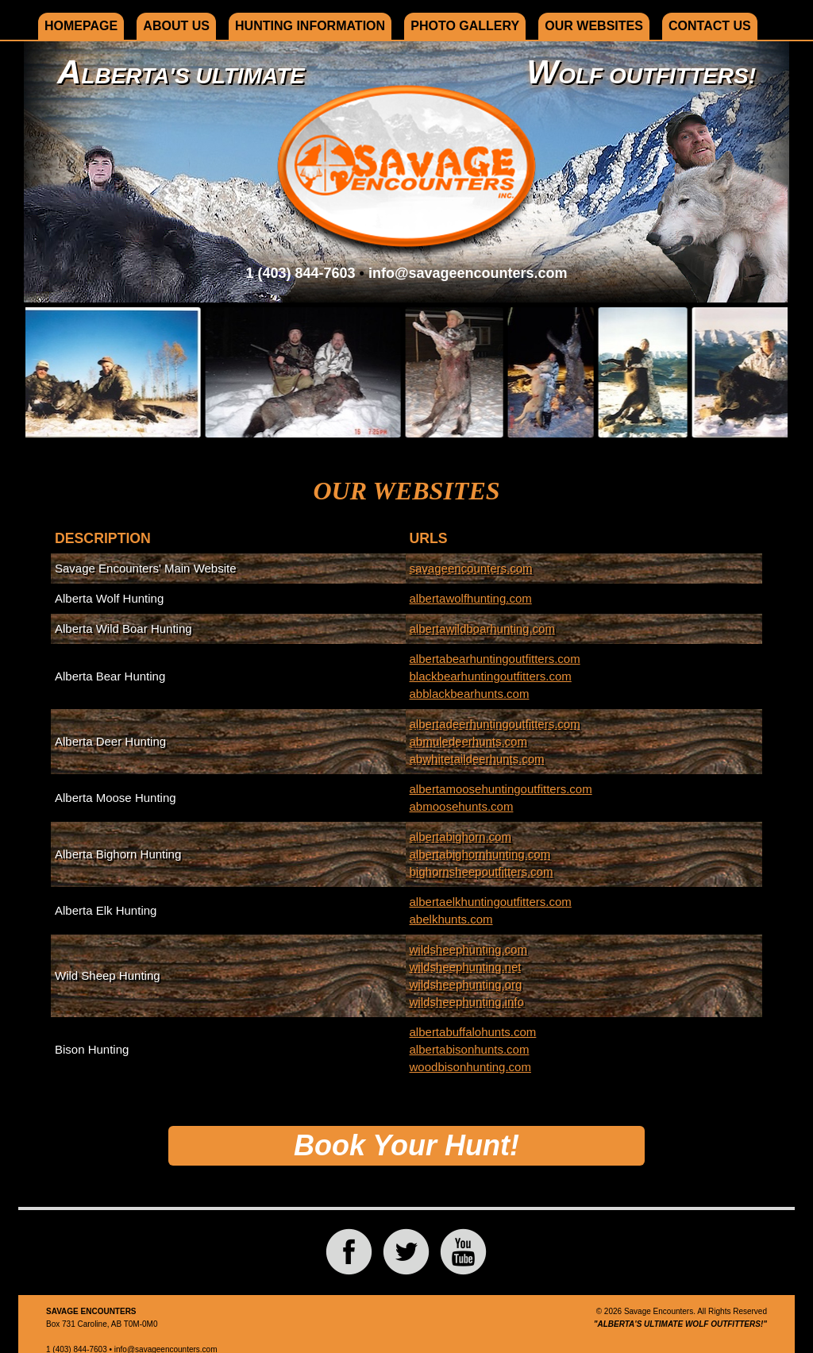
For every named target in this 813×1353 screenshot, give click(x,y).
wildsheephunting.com (468, 949)
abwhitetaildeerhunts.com (477, 758)
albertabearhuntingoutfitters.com (495, 658)
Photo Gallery (464, 26)
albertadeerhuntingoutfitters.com (495, 723)
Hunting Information (310, 26)
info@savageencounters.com (468, 273)
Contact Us (710, 26)
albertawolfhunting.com (471, 598)
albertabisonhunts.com (470, 1049)
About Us (176, 26)
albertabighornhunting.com (480, 854)
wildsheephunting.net (466, 966)
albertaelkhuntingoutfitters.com (491, 901)
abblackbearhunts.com (470, 693)
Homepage (81, 26)
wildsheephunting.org (466, 984)
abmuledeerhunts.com (468, 741)
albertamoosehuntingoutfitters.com (501, 789)
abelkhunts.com (451, 919)
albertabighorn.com (460, 836)
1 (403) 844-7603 (300, 273)
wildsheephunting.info (467, 1001)
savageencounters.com (471, 568)
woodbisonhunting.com (470, 1067)
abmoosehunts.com (462, 806)
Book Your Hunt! (406, 1145)
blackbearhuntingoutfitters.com (491, 676)
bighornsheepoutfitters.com (481, 871)
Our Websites (594, 26)
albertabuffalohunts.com (473, 1032)
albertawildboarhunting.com (482, 628)
